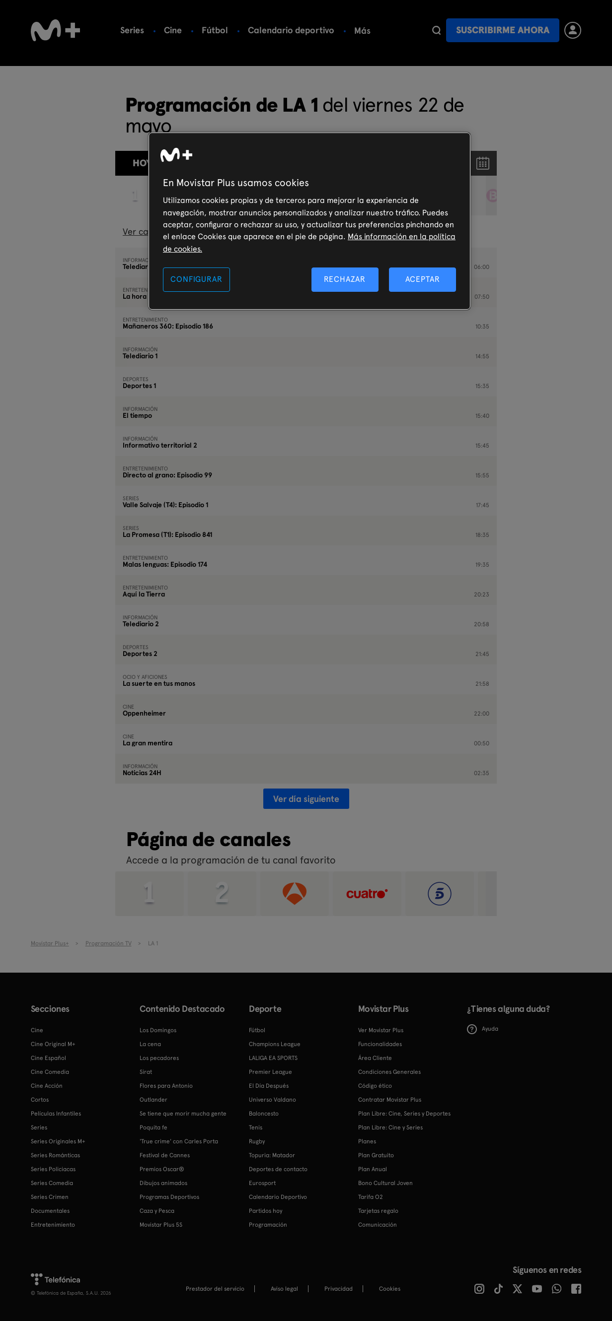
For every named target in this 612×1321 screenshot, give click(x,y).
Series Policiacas (53, 1169)
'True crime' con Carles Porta (179, 1141)
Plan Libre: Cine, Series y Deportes (404, 1113)
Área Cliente (375, 1058)
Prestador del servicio (215, 1288)
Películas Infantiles (56, 1113)
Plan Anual (372, 1169)
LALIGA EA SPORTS (273, 1058)
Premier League (270, 1071)
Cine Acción (47, 1085)
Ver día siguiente (306, 798)
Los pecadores (159, 1058)
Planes (367, 1141)
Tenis (255, 1127)
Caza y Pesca (157, 1210)
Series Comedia (52, 1183)
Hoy (142, 163)
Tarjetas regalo (378, 1210)
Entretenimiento (53, 1224)
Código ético (375, 1085)
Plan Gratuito (376, 1155)
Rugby (257, 1141)
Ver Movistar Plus (380, 1030)
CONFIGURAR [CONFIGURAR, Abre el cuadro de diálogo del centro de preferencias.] (196, 279)
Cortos (40, 1099)
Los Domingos (158, 1030)
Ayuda (482, 1029)
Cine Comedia (50, 1071)
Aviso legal (284, 1288)
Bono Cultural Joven (385, 1183)
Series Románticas (55, 1155)
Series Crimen (50, 1196)
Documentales (50, 1210)
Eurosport (262, 1183)
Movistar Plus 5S (161, 1224)
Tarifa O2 (370, 1196)
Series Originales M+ (58, 1141)
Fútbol (215, 30)
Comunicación (377, 1224)
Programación (268, 1224)
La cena (150, 1044)
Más (362, 31)
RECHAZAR (345, 279)
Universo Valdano (272, 1099)
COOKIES (389, 1288)
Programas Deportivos (169, 1196)
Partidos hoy (265, 1210)
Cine (173, 30)
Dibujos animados (163, 1183)
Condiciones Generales (389, 1071)
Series (132, 30)
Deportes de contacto (278, 1169)
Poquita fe (153, 1127)
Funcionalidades (380, 1044)
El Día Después (269, 1085)
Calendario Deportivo (278, 1196)
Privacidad (338, 1288)
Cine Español (48, 1058)
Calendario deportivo (291, 30)
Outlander (153, 1099)
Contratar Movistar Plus (389, 1099)
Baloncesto (264, 1113)
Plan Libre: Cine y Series (390, 1127)
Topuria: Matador (272, 1155)
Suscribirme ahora (502, 30)
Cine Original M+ (53, 1044)
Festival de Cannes (165, 1155)
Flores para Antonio (166, 1085)
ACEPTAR (422, 279)
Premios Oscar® (162, 1169)
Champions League (275, 1044)
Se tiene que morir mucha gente (183, 1113)
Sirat (146, 1071)
